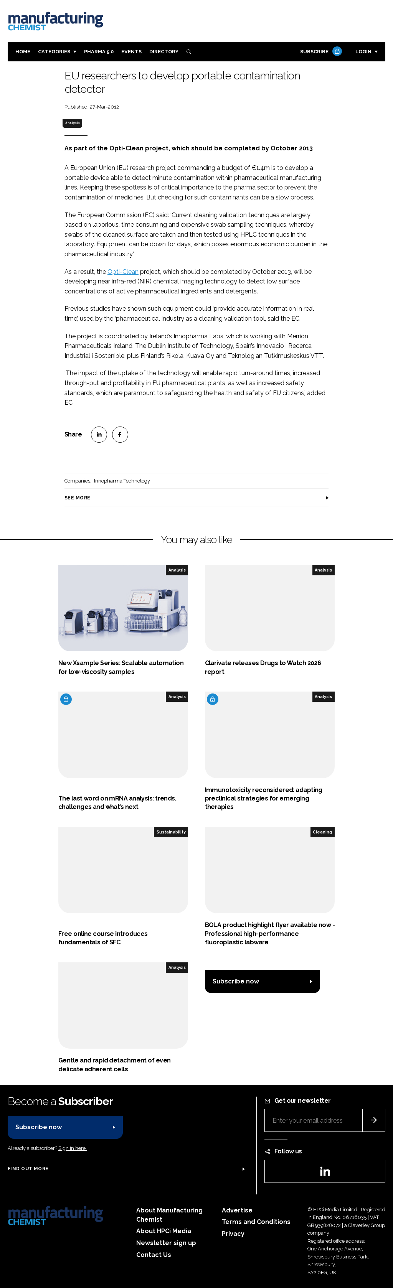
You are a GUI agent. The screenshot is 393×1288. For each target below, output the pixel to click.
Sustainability (171, 832)
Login (363, 51)
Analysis (72, 123)
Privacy (233, 1233)
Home (22, 51)
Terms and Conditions (256, 1221)
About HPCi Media (163, 1231)
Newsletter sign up (166, 1243)
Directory (163, 51)
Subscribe (320, 52)
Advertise (237, 1210)
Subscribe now (236, 981)
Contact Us (153, 1254)
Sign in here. (72, 1148)
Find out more (28, 1168)
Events (131, 51)
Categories (54, 51)
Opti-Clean (123, 271)
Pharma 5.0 (99, 51)
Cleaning (322, 832)
